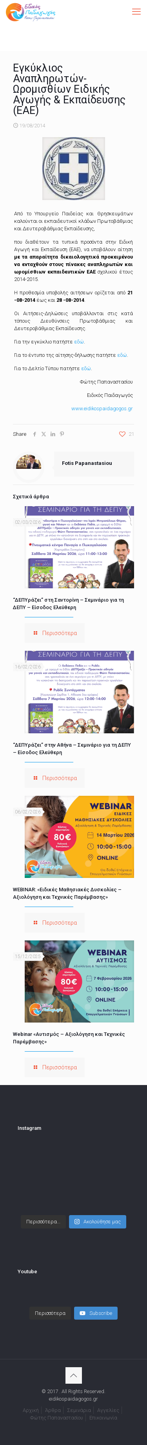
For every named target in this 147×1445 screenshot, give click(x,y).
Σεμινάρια (79, 1410)
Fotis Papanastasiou (87, 463)
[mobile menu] (136, 11)
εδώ (79, 342)
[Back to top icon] (73, 1375)
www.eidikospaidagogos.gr (102, 408)
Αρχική (31, 1410)
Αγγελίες (108, 1410)
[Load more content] (50, 1313)
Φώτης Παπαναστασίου (56, 1418)
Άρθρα (53, 1410)
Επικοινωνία (103, 1418)
